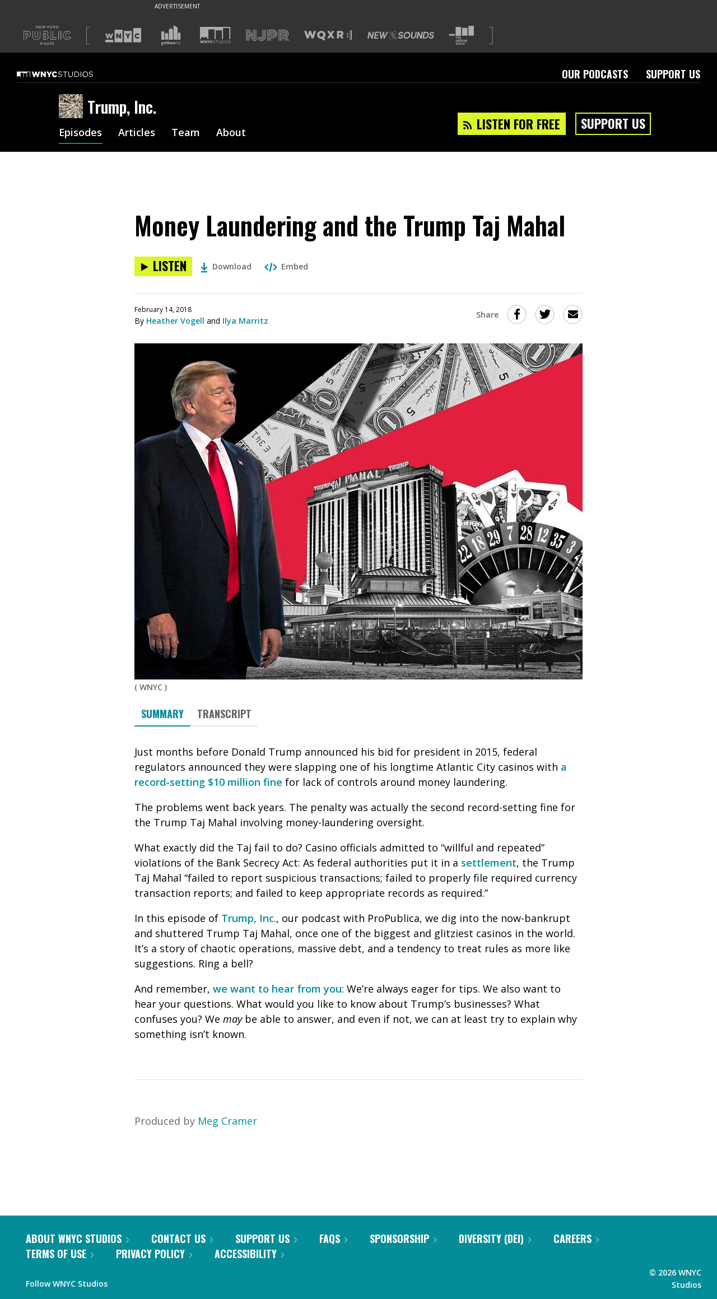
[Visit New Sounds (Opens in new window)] (400, 35)
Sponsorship (403, 1238)
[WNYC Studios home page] (69, 74)
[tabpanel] (358, 893)
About (231, 133)
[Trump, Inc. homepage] (73, 107)
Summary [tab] (162, 713)
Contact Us (182, 1238)
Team (186, 133)
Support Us (673, 74)
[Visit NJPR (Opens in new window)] (267, 35)
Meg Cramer (227, 1121)
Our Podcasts (595, 74)
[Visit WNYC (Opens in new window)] (123, 35)
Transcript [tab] (224, 713)
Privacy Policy (154, 1253)
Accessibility (249, 1253)
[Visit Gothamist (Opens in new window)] (171, 35)
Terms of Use (60, 1253)
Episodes (81, 133)
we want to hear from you (277, 988)
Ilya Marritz (245, 320)
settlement (488, 862)
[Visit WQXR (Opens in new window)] (328, 35)
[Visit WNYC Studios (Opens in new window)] (215, 35)
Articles (137, 133)
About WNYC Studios (77, 1238)
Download (226, 266)
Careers (576, 1238)
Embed (286, 266)
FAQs (333, 1238)
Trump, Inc (247, 918)
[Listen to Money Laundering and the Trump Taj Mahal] (163, 266)
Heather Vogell (175, 320)
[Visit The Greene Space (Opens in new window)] (461, 35)
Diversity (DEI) (495, 1238)
